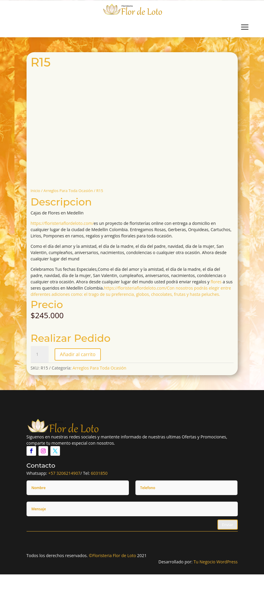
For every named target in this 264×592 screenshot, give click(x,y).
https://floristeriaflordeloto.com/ (62, 223)
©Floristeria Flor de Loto (112, 555)
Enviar (227, 524)
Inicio (35, 190)
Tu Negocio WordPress (216, 562)
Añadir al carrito (77, 354)
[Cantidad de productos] (40, 354)
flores (216, 282)
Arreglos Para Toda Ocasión (68, 190)
